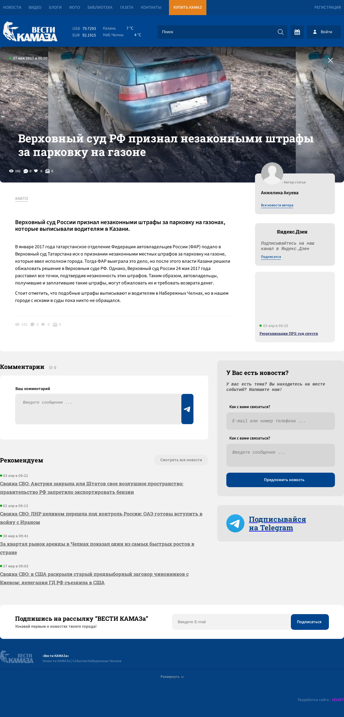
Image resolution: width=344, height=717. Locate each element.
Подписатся (271, 257)
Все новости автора (277, 205)
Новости (12, 8)
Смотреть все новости (181, 460)
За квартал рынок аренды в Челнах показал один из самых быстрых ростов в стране (97, 548)
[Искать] (280, 32)
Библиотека (100, 8)
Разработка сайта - (321, 700)
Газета (126, 8)
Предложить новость (284, 480)
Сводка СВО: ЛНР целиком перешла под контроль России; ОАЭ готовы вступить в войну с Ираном (101, 517)
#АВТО (21, 199)
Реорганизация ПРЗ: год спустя (289, 333)
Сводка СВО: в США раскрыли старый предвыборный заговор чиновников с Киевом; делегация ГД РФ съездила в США (94, 578)
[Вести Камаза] (30, 32)
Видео (35, 8)
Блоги (55, 8)
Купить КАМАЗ (188, 8)
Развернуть (172, 676)
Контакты (151, 8)
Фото (74, 8)
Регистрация (327, 8)
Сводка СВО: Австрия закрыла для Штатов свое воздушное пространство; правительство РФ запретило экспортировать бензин (91, 487)
